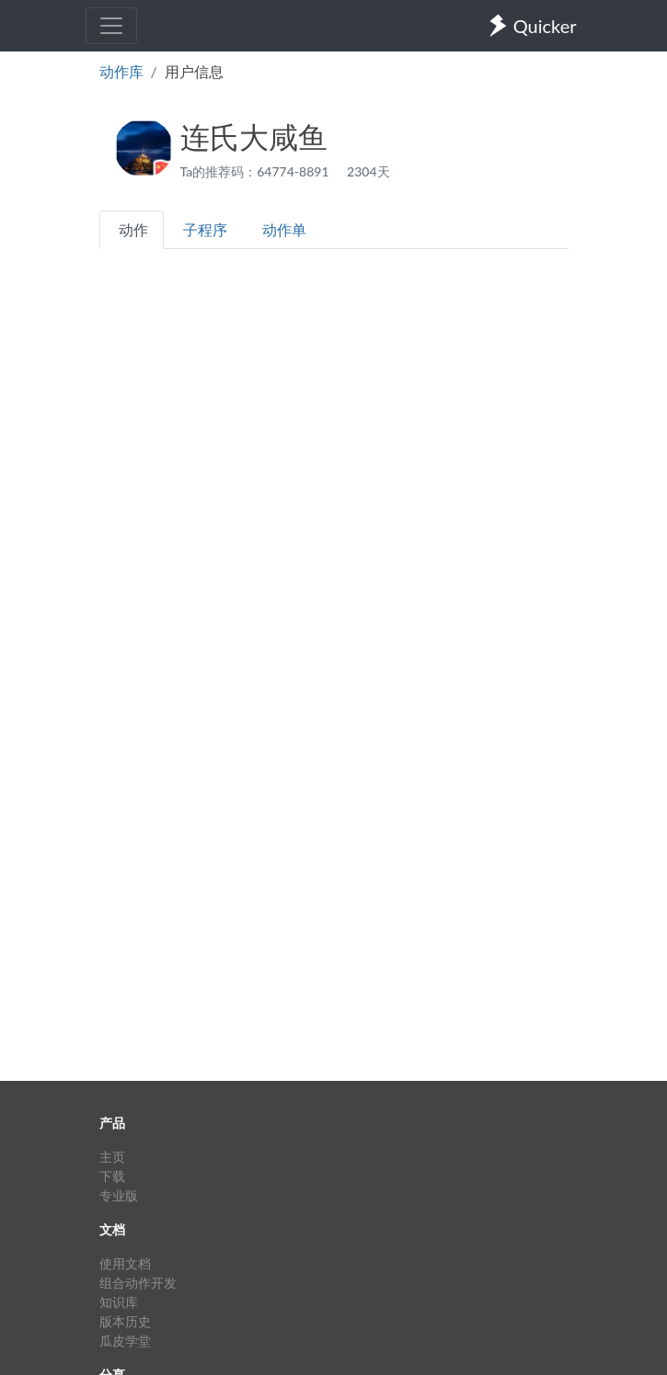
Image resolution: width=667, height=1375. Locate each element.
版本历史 (125, 1321)
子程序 (205, 229)
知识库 (118, 1302)
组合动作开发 (138, 1282)
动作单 (284, 229)
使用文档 (125, 1263)
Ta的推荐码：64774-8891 (256, 171)
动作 (133, 229)
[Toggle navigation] (111, 25)
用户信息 (194, 71)
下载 (112, 1176)
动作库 (121, 71)
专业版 (118, 1195)
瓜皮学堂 (125, 1340)
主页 (112, 1157)
